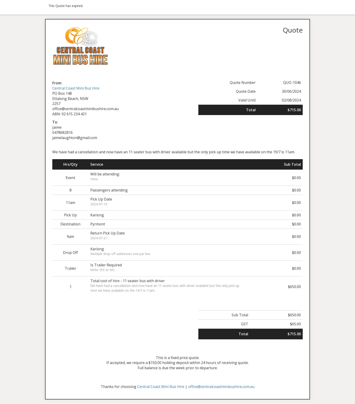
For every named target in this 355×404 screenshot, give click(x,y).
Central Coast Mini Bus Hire (75, 88)
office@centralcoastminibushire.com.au (221, 386)
